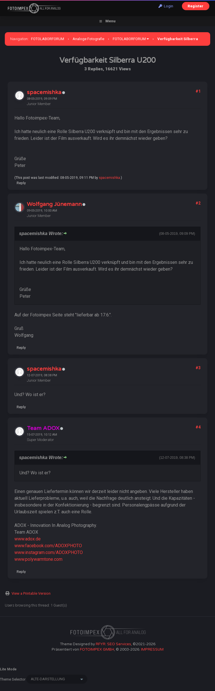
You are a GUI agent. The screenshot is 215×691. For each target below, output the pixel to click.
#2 (198, 203)
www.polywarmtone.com (38, 559)
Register (195, 6)
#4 (198, 427)
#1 (198, 91)
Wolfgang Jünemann (54, 204)
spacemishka (44, 92)
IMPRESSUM (152, 649)
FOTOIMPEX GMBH (97, 649)
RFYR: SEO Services (113, 644)
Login (165, 6)
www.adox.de (27, 539)
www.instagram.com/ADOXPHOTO (48, 552)
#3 (198, 368)
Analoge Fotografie (88, 39)
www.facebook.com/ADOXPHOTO (48, 545)
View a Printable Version (31, 593)
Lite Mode (8, 669)
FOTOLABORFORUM (47, 39)
